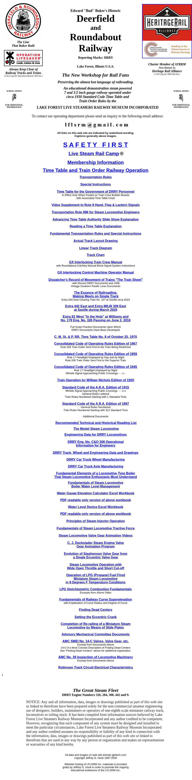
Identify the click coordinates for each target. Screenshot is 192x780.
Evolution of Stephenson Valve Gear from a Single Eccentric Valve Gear (95, 555)
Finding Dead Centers (95, 609)
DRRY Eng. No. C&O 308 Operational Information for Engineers (96, 443)
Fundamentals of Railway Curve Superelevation (95, 599)
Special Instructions (95, 184)
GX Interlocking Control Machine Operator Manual (95, 272)
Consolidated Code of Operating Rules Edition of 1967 (95, 343)
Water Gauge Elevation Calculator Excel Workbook (95, 493)
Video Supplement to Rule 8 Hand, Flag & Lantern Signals (96, 205)
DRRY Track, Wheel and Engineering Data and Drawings (95, 452)
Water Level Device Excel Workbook (95, 507)
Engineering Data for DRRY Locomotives (95, 434)
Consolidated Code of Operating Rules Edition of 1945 (95, 367)
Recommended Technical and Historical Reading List (96, 423)
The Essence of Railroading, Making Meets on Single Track (96, 294)
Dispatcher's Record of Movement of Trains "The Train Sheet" (96, 279)
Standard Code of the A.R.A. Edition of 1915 (95, 387)
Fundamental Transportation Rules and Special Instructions (95, 233)
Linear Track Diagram (95, 248)
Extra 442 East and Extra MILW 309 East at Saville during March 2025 (95, 307)
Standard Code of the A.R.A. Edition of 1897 (95, 403)
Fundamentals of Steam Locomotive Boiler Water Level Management (95, 484)
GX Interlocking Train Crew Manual (95, 262)
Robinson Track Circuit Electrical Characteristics (95, 667)
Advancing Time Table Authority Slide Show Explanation (96, 219)
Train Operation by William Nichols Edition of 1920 (95, 380)
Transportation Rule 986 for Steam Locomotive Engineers (96, 212)
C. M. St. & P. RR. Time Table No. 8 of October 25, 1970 (95, 336)
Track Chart (95, 255)
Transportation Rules (95, 177)
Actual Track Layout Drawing (95, 241)
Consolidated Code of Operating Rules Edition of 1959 (95, 354)
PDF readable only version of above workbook (95, 500)
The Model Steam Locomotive (96, 428)
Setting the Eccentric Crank (96, 617)
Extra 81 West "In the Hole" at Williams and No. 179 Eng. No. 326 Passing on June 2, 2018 (96, 318)
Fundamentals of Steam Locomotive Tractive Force (96, 528)
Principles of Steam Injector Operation (95, 521)
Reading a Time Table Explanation (96, 226)
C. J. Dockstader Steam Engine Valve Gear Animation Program (95, 544)
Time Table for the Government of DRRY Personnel (95, 191)
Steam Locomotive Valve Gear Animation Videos (95, 535)
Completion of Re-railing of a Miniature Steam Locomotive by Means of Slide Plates (96, 625)
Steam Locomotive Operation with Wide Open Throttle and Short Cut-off (95, 566)
